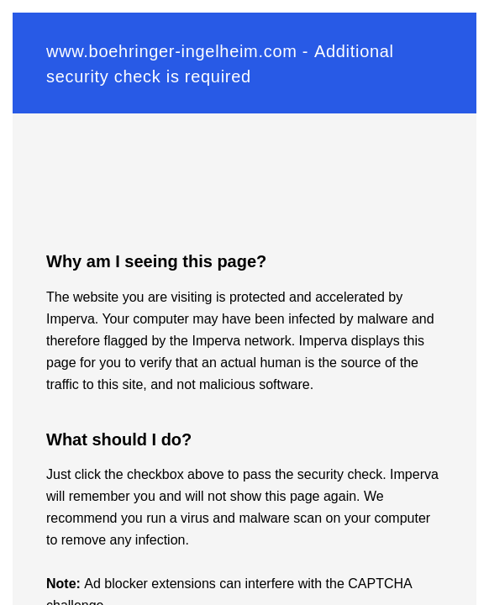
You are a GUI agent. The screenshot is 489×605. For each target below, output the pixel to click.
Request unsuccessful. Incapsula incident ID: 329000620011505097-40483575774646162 (244, 302)
